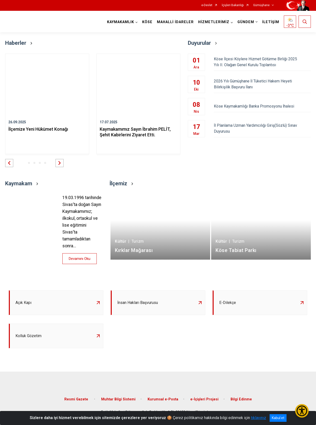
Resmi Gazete (76, 399)
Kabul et (278, 418)
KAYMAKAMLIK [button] (120, 22)
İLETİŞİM (270, 22)
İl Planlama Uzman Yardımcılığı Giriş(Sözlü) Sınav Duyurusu (262, 128)
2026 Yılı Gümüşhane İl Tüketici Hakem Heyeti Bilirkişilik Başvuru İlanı (262, 84)
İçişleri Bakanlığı (233, 5)
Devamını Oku (79, 258)
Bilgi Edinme (241, 399)
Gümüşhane (261, 5)
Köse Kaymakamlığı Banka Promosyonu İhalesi (262, 106)
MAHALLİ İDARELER (175, 22)
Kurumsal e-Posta (163, 399)
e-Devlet (206, 5)
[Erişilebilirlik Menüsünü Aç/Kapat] (302, 411)
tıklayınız (258, 417)
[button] (9, 163)
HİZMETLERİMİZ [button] (213, 22)
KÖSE (147, 22)
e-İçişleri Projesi (204, 399)
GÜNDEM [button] (245, 22)
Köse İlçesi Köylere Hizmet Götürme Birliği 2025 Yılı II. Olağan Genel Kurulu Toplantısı (262, 62)
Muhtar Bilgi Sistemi (118, 399)
